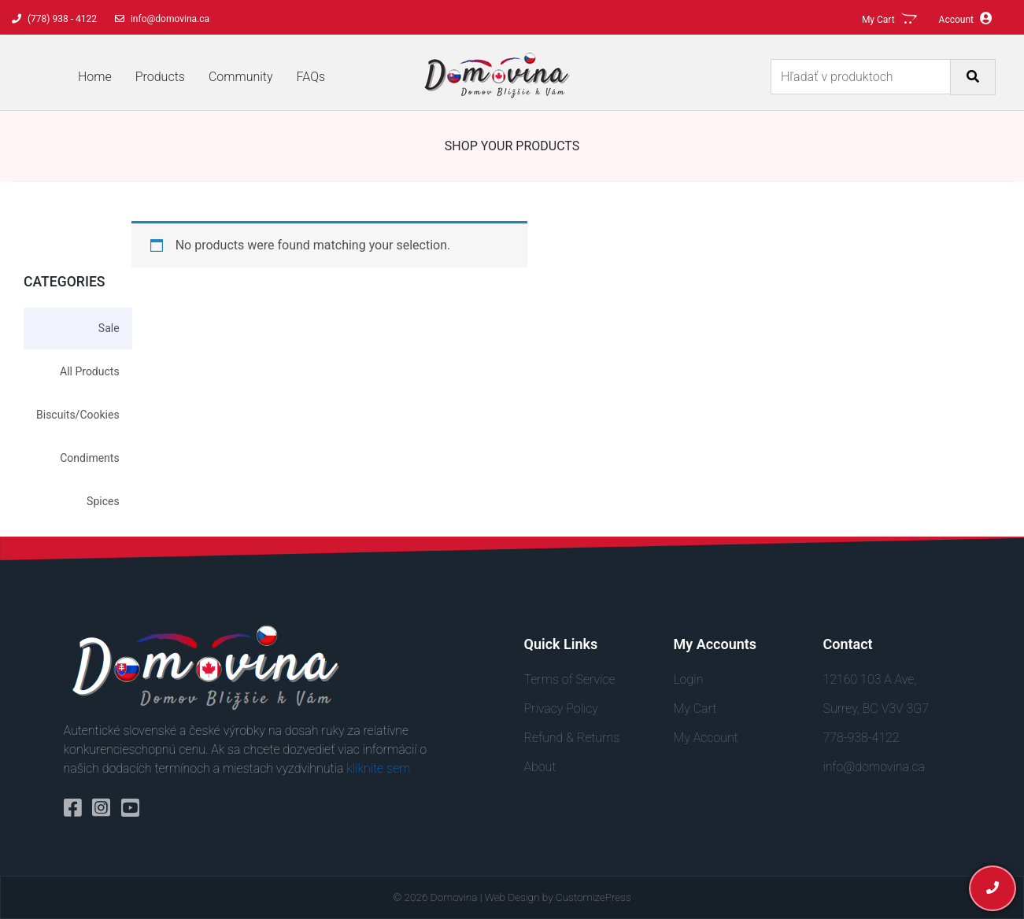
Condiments (89, 458)
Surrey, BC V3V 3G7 (876, 708)
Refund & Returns (572, 737)
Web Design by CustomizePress (558, 897)
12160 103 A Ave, (870, 679)
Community (241, 76)
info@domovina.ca (874, 766)
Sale (109, 328)
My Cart (695, 708)
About (540, 766)
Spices (103, 501)
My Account (706, 737)
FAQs (311, 76)
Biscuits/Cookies (78, 414)
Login (689, 679)
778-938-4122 (861, 737)
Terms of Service (570, 679)
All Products (90, 371)
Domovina (454, 897)
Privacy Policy (561, 708)
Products (160, 76)
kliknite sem (378, 768)
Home (95, 76)
